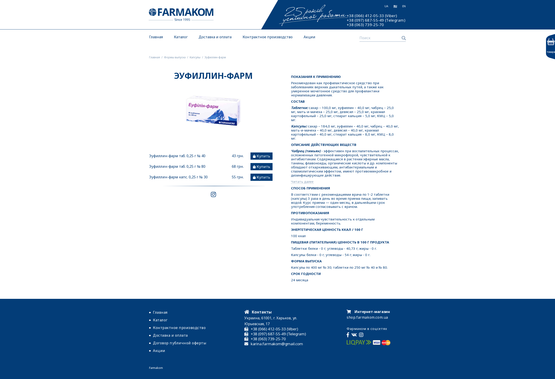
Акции (309, 37)
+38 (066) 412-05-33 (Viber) (372, 16)
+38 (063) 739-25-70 (365, 25)
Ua (386, 6)
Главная (156, 37)
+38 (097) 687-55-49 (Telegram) (376, 20)
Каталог (181, 37)
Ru (395, 6)
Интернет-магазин (368, 311)
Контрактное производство (268, 37)
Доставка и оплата (215, 37)
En (403, 6)
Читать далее (302, 181)
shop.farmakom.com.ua (367, 317)
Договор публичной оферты (179, 342)
